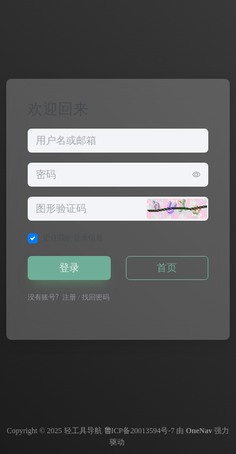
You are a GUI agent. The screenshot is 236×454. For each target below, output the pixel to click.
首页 (167, 267)
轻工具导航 (83, 430)
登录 (69, 267)
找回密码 (96, 297)
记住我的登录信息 (73, 237)
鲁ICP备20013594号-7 (139, 430)
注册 (69, 297)
